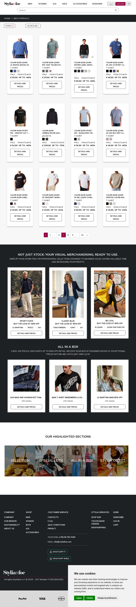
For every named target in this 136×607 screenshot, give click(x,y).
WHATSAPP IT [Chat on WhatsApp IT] (57, 551)
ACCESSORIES (32, 532)
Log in (111, 4)
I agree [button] (79, 598)
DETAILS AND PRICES (26, 333)
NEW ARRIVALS (21, 18)
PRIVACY (52, 528)
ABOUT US (9, 528)
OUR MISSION (10, 521)
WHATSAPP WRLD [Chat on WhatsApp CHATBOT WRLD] (59, 558)
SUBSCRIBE (118, 517)
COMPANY (8, 517)
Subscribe (120, 4)
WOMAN (30, 521)
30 (82, 235)
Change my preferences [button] (107, 598)
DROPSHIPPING (98, 527)
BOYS (28, 525)
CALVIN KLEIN (33, 26)
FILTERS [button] (9, 26)
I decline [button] (89, 598)
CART (116, 525)
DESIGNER (97, 3)
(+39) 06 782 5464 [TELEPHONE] (67, 537)
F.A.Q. (50, 521)
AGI (27, 528)
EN (129, 4)
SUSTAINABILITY (12, 525)
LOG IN (116, 521)
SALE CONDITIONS (56, 525)
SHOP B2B (96, 517)
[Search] (68, 10)
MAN (28, 517)
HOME (7, 18)
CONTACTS (53, 517)
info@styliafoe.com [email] (62, 542)
